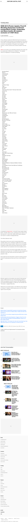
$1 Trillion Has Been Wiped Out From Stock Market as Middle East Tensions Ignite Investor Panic (15, 360)
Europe (2, 485)
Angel (1, 469)
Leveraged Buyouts (3, 439)
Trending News (5, 22)
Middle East (2, 488)
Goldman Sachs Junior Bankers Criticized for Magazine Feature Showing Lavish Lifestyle (16, 371)
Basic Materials (3, 501)
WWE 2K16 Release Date (13, 326)
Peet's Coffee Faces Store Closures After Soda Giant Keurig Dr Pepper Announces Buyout (16, 365)
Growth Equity (3, 444)
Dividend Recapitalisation (4, 446)
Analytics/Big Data (3, 499)
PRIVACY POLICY (16, 518)
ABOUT (6, 518)
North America (3, 490)
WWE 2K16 (6, 326)
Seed (1, 467)
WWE (2, 49)
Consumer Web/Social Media (5, 506)
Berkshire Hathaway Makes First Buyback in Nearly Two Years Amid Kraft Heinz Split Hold (15, 378)
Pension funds (3, 456)
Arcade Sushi (9, 231)
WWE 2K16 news (21, 326)
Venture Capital (3, 441)
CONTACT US (10, 518)
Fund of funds (3, 461)
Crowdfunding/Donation (4, 472)
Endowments (2, 458)
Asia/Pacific (2, 483)
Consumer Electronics (4, 504)
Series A (2, 474)
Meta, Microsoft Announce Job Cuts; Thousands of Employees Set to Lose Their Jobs (16, 353)
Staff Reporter (5, 35)
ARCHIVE (2, 518)
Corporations (2, 453)
